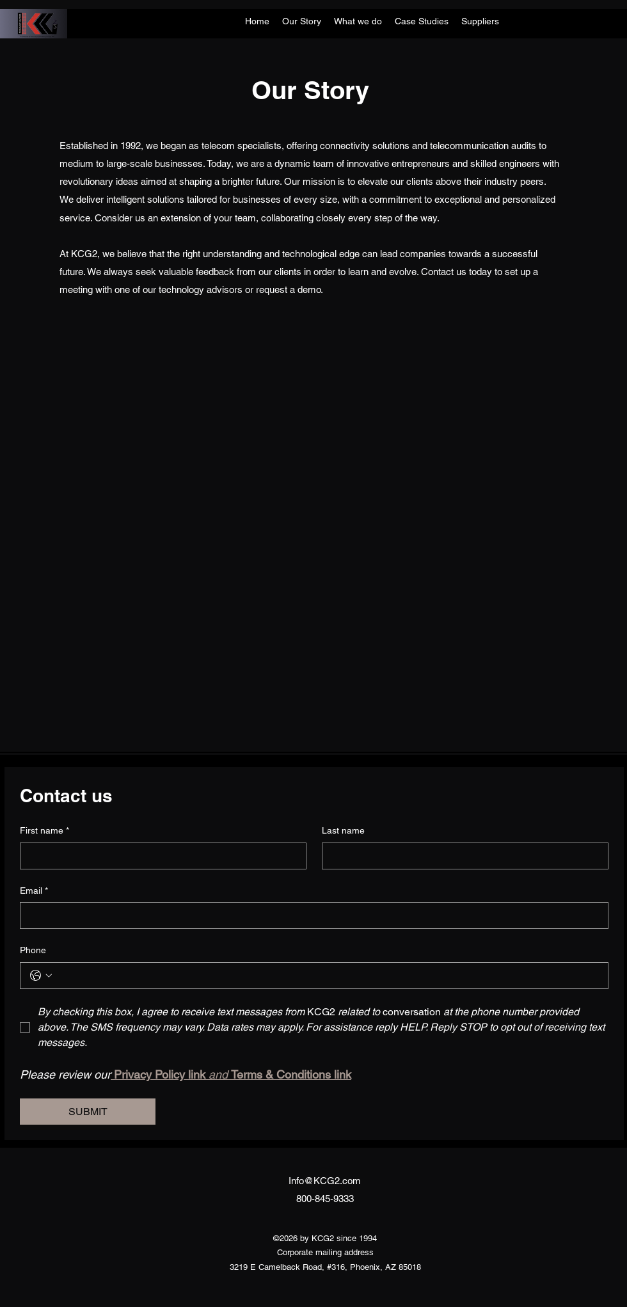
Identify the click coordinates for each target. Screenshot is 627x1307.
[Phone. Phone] (327, 975)
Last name (343, 830)
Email (34, 891)
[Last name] (461, 856)
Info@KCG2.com (325, 1180)
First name (44, 831)
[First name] (159, 856)
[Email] (310, 915)
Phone (33, 950)
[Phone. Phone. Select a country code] (41, 975)
